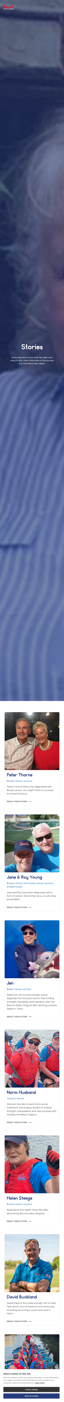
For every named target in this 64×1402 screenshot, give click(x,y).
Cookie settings (31, 1390)
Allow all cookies (31, 1396)
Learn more (39, 1383)
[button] (59, 8)
